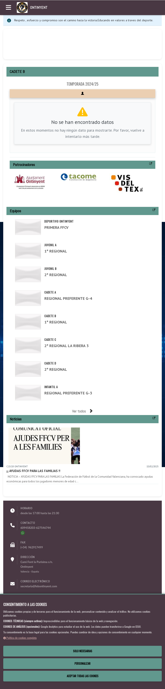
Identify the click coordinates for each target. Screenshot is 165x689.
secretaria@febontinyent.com (38, 586)
